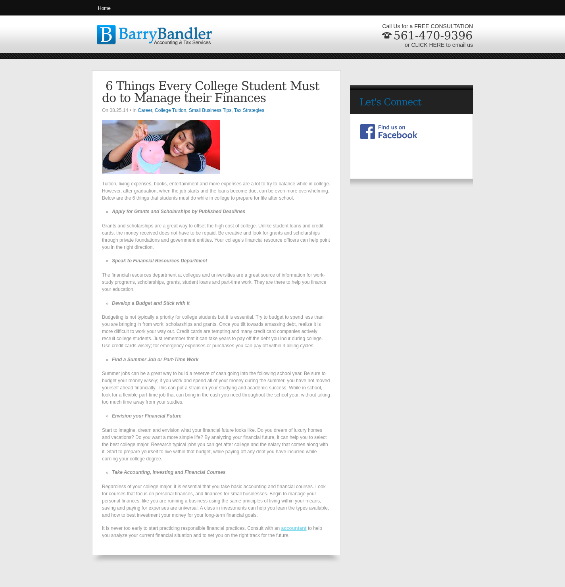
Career (145, 110)
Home (104, 8)
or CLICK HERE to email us (439, 45)
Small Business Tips (210, 110)
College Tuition (170, 110)
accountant (294, 528)
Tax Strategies (249, 110)
